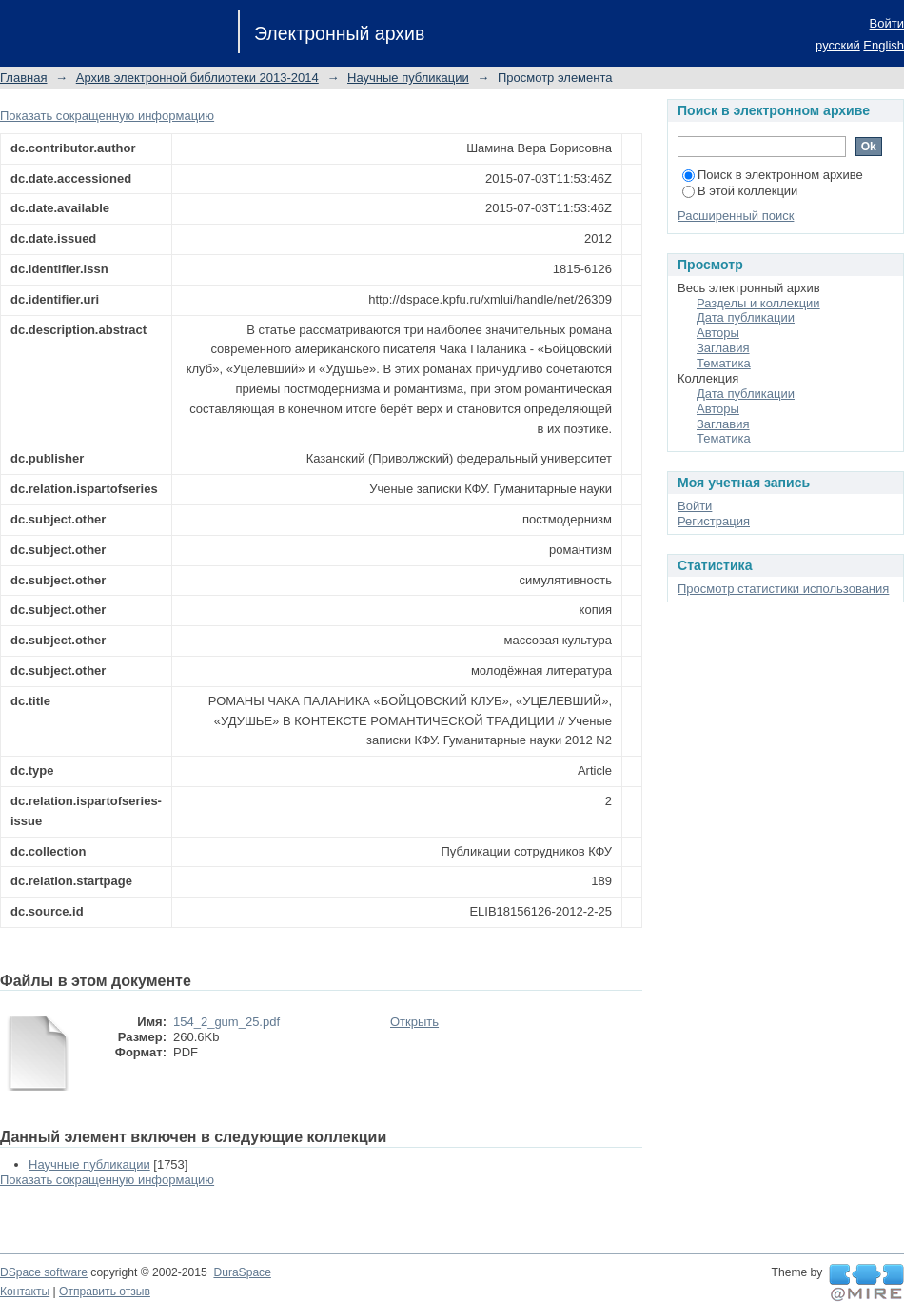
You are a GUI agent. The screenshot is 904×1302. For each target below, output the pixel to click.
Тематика (724, 363)
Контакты (24, 1291)
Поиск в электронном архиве (772, 175)
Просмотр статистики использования (783, 589)
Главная (23, 77)
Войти (887, 23)
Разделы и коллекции (758, 303)
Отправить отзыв (104, 1291)
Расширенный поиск (736, 215)
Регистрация (714, 521)
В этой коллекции (739, 191)
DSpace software (44, 1272)
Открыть (414, 1022)
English (883, 45)
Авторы (718, 333)
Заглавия (723, 348)
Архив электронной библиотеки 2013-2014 (197, 77)
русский (838, 45)
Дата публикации (746, 317)
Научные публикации (408, 77)
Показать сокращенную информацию (107, 115)
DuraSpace (241, 1272)
